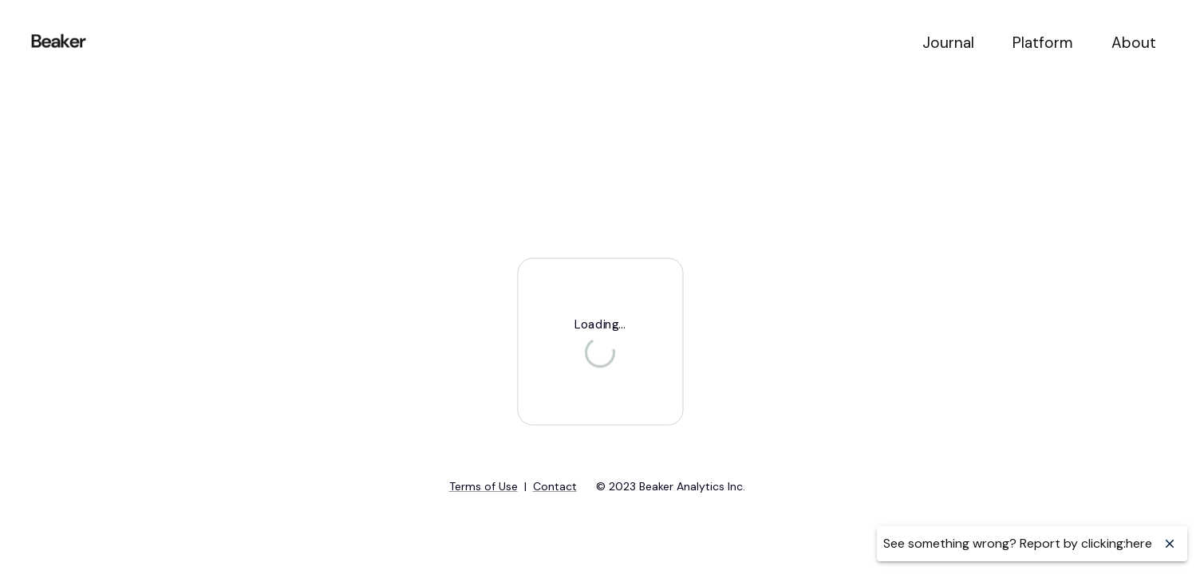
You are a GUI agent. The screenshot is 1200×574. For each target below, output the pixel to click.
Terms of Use (483, 486)
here (1139, 543)
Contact (555, 486)
